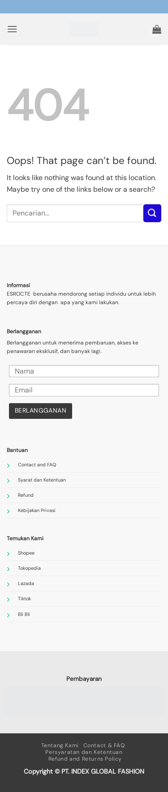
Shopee (26, 553)
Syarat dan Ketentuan (42, 480)
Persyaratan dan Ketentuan (83, 752)
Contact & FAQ (104, 745)
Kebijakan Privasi (37, 510)
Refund (26, 495)
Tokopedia (29, 568)
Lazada (26, 583)
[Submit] (152, 213)
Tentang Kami (60, 745)
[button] (12, 29)
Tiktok (24, 598)
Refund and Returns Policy (85, 758)
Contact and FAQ (37, 464)
